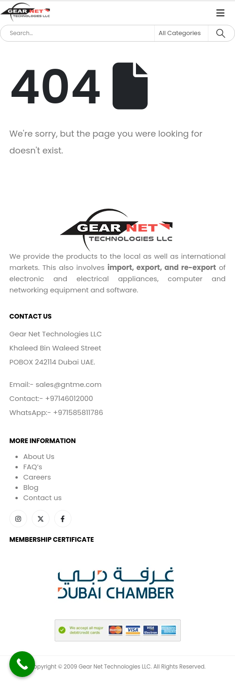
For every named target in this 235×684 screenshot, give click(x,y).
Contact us (42, 497)
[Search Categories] (181, 33)
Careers (37, 477)
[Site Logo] (25, 12)
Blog (31, 487)
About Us (39, 456)
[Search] (221, 33)
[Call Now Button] (22, 664)
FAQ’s (33, 467)
